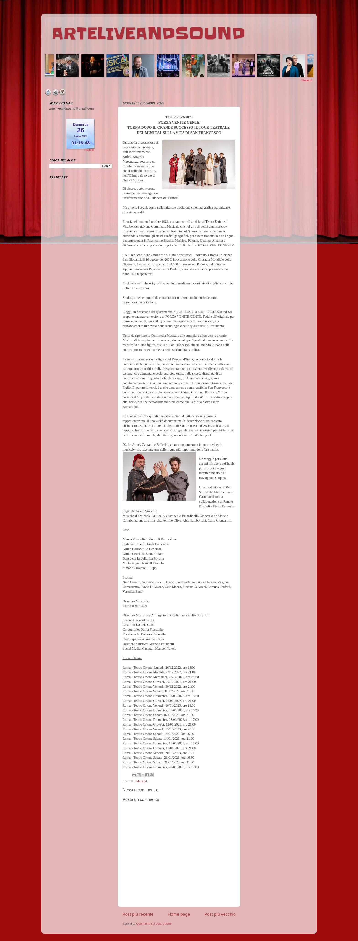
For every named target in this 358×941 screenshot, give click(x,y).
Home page (179, 914)
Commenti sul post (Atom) (154, 923)
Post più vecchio (220, 914)
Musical (141, 781)
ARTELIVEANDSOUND (148, 33)
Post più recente (138, 914)
